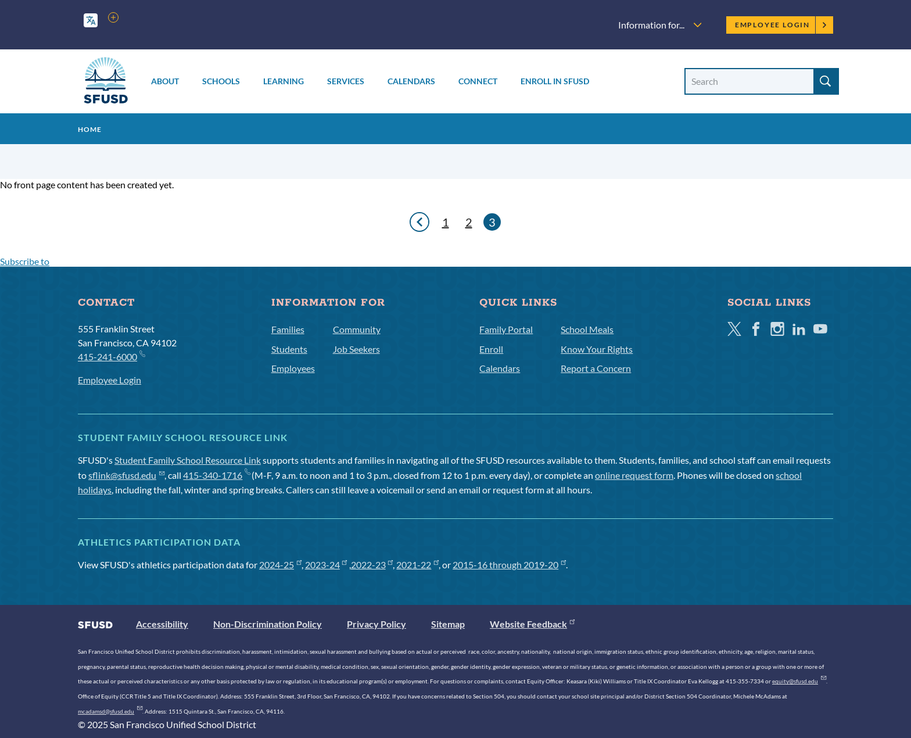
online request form (634, 475)
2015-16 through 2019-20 (509, 564)
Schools (221, 81)
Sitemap (448, 623)
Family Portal (506, 329)
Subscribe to (24, 261)
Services (345, 81)
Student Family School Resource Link (187, 459)
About (165, 81)
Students (289, 348)
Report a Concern (596, 368)
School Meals (587, 329)
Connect (477, 81)
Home (90, 129)
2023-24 (326, 564)
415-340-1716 (216, 475)
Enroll (491, 348)
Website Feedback (532, 623)
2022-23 (372, 564)
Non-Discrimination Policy (267, 623)
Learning (283, 81)
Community (357, 329)
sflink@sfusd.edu (126, 475)
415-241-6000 (111, 356)
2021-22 (417, 564)
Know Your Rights (597, 348)
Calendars (411, 81)
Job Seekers (356, 348)
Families (287, 329)
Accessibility (162, 623)
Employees (293, 368)
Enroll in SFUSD (555, 81)
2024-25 (280, 564)
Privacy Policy (376, 623)
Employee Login (781, 24)
